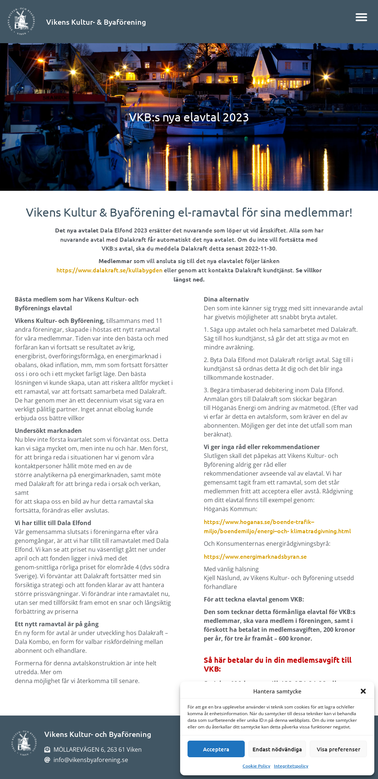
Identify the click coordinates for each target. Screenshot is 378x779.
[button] (363, 691)
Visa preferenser (338, 749)
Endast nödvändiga (277, 749)
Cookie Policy (256, 766)
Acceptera (216, 749)
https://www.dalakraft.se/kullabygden (109, 270)
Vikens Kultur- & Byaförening (96, 22)
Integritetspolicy (291, 766)
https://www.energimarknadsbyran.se (255, 556)
